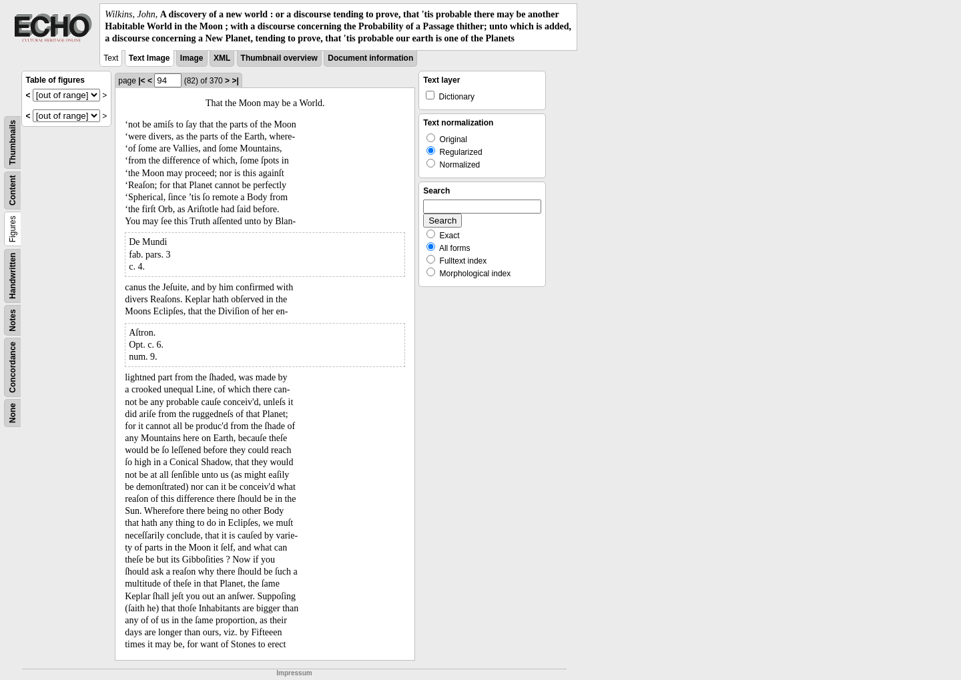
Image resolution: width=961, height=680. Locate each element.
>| (235, 80)
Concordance (12, 367)
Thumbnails (12, 141)
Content (12, 190)
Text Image (149, 58)
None (12, 413)
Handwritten (12, 275)
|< (141, 80)
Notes (12, 320)
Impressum (294, 673)
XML (222, 58)
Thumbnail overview (279, 58)
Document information (370, 58)
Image (192, 58)
